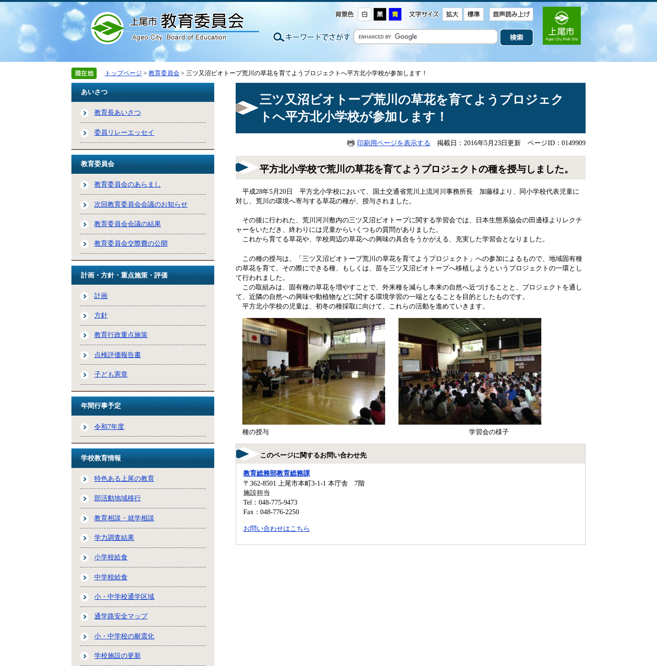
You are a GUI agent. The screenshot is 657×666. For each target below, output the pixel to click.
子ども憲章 (111, 374)
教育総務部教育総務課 (276, 473)
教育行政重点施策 (121, 334)
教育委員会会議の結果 (127, 224)
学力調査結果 (114, 537)
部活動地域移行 (117, 498)
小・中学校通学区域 (124, 596)
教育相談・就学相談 (124, 518)
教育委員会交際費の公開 (131, 243)
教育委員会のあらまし (127, 184)
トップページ (123, 73)
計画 (101, 295)
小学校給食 (111, 557)
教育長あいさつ (117, 112)
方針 (101, 315)
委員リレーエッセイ (124, 132)
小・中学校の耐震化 (124, 636)
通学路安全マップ (121, 616)
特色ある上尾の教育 (124, 478)
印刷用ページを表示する (393, 143)
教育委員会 (164, 73)
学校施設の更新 (117, 655)
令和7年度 (109, 426)
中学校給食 (111, 577)
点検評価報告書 (117, 354)
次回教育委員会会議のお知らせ (141, 204)
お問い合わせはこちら (276, 528)
